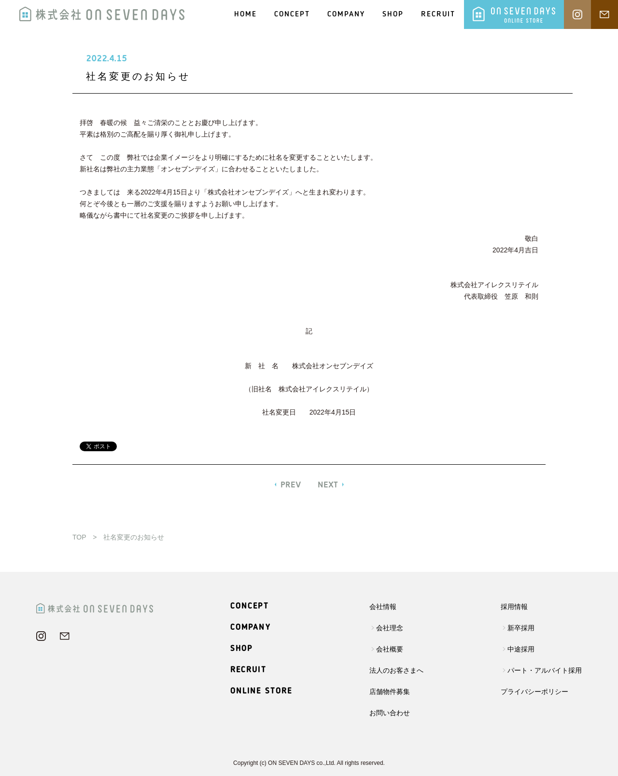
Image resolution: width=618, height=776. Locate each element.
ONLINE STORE (261, 691)
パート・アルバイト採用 (544, 670)
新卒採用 (520, 628)
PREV (291, 485)
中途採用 (520, 649)
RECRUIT (438, 14)
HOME (245, 14)
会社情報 (382, 606)
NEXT (328, 485)
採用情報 (514, 606)
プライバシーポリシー (534, 691)
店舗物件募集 (389, 691)
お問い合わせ (389, 713)
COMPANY (346, 14)
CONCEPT (292, 14)
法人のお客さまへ (396, 670)
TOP (79, 537)
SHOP (393, 14)
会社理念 (389, 628)
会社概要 (389, 649)
